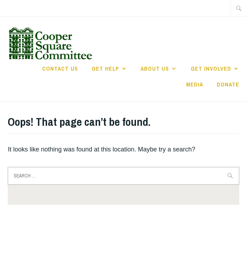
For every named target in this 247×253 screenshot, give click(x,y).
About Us (155, 68)
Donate (228, 84)
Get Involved (211, 68)
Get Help (105, 68)
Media (194, 84)
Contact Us (60, 68)
